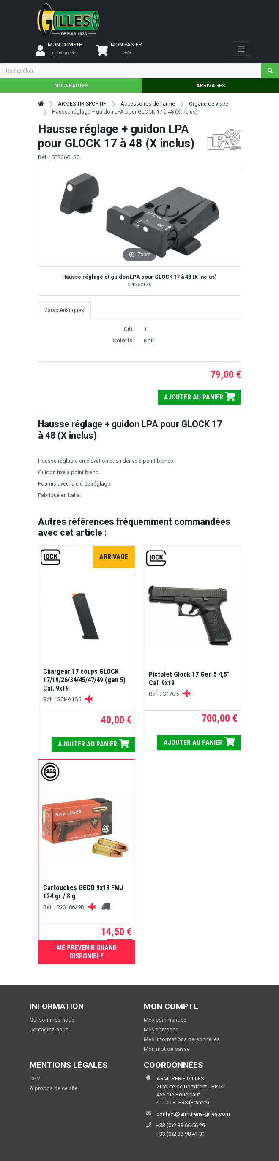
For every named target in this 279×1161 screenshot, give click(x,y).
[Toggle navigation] (241, 48)
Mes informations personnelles (182, 1039)
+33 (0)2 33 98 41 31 (180, 1134)
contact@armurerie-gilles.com (193, 1114)
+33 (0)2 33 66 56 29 (180, 1125)
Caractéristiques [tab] (64, 310)
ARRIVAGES (210, 85)
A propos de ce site (54, 1088)
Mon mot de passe (167, 1049)
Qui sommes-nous (52, 1020)
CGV (35, 1078)
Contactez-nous (49, 1029)
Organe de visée (208, 103)
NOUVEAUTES (71, 85)
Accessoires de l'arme (147, 103)
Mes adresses (161, 1029)
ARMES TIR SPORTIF (82, 103)
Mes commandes (165, 1020)
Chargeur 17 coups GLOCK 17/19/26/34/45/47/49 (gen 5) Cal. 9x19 (84, 679)
